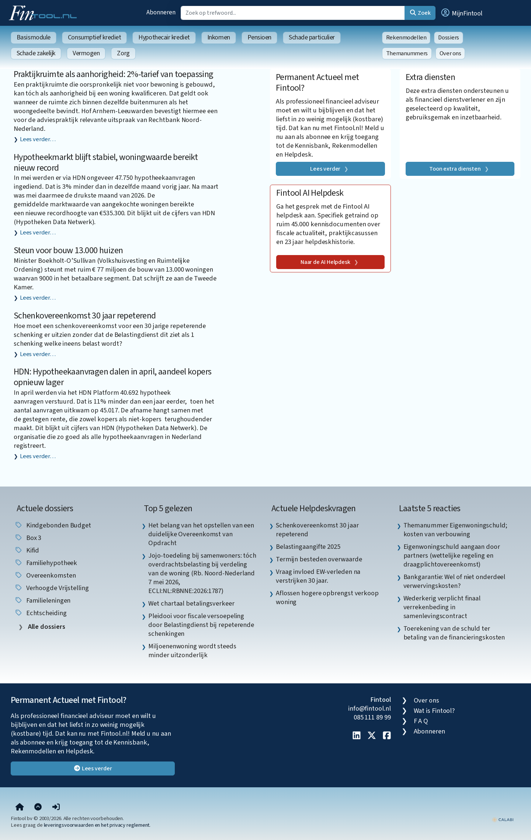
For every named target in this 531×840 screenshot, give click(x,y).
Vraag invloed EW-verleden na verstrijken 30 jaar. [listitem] (318, 576)
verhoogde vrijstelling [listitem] (51, 588)
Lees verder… (38, 139)
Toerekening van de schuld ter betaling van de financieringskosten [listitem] (454, 633)
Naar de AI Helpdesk (325, 262)
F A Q (421, 721)
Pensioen (259, 37)
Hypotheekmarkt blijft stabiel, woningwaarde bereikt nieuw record (106, 162)
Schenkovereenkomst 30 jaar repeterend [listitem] (317, 529)
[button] (461, 13)
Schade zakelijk (36, 53)
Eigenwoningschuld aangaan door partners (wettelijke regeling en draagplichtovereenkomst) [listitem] (451, 555)
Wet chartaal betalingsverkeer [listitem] (191, 603)
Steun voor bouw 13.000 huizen (68, 250)
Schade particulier (312, 37)
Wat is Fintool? (434, 710)
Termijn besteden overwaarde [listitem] (319, 559)
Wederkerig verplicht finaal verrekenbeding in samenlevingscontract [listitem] (442, 607)
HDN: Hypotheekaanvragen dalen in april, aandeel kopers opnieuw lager (113, 377)
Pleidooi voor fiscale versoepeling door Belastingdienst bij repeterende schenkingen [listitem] (201, 624)
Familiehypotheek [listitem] (45, 563)
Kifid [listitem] (26, 550)
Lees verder (325, 169)
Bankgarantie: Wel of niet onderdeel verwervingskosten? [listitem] (454, 581)
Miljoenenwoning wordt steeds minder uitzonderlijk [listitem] (192, 650)
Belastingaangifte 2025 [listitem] (308, 546)
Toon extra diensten (455, 169)
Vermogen (86, 53)
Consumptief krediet (94, 37)
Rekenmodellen (406, 37)
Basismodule (34, 37)
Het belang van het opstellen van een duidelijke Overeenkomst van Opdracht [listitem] (201, 534)
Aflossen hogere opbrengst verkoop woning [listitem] (327, 597)
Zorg (123, 53)
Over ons (450, 53)
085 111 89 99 (372, 717)
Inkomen (218, 37)
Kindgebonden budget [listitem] (52, 525)
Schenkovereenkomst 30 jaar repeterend (85, 315)
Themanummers (407, 53)
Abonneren (160, 12)
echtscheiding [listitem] (40, 613)
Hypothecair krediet (164, 37)
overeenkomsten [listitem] (45, 575)
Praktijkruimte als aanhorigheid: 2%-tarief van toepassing (114, 74)
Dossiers (448, 37)
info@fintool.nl (369, 708)
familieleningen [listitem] (42, 600)
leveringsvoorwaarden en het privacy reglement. (97, 825)
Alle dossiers (46, 626)
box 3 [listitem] (27, 538)
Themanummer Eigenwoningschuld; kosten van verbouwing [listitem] (455, 529)
